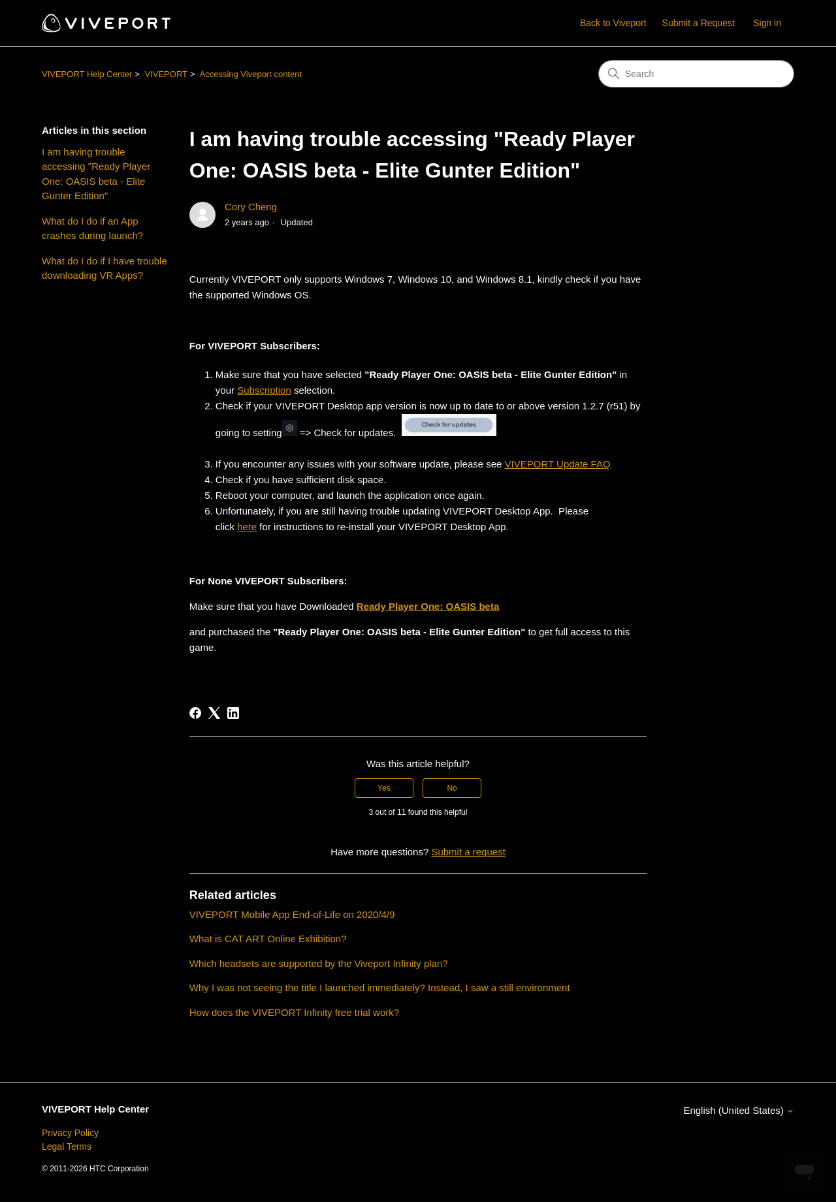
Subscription (264, 390)
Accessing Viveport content (250, 74)
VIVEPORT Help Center (87, 74)
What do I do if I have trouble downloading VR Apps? (104, 268)
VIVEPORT (165, 74)
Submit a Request (698, 23)
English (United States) (738, 1110)
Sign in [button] (767, 23)
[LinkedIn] (233, 713)
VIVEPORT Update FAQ (558, 463)
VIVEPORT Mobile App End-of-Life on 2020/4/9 (292, 914)
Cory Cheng (251, 206)
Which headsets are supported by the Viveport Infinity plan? (318, 963)
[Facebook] (195, 713)
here (247, 526)
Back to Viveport (613, 23)
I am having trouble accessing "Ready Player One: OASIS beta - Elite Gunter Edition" (96, 174)
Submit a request (468, 851)
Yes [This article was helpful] (384, 788)
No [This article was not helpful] (452, 788)
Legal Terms (66, 1146)
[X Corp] (214, 713)
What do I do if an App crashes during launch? (92, 228)
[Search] (696, 74)
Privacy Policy (70, 1133)
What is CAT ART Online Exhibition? (268, 938)
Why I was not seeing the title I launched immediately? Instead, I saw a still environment (379, 987)
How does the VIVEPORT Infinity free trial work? (294, 1012)
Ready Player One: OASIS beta (428, 606)
